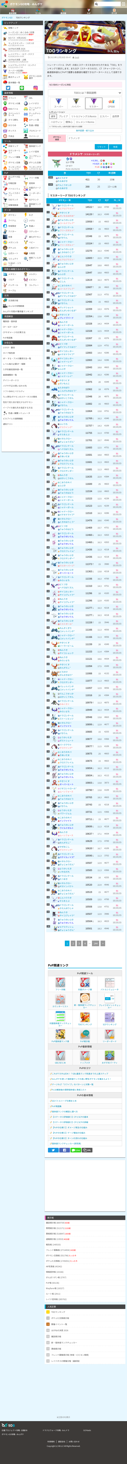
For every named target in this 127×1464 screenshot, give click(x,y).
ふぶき (63, 266)
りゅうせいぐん (67, 419)
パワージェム (66, 813)
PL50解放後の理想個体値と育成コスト (69, 1089)
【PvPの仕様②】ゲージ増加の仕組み (68, 1132)
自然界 (115, 116)
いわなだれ (65, 871)
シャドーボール (67, 325)
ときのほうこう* (67, 252)
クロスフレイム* (67, 551)
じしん (63, 281)
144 (96, 943)
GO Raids (87, 1430)
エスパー (104, 116)
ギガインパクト (67, 886)
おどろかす (63, 177)
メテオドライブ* (67, 354)
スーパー (58, 103)
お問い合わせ (74, 1441)
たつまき (64, 879)
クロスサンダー (67, 470)
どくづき (64, 343)
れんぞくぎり (66, 628)
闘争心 (69, 122)
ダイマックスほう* (68, 295)
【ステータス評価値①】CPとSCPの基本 (70, 1116)
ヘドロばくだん (67, 449)
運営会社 (61, 1441)
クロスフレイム (67, 463)
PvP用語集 (57, 1106)
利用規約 (51, 1441)
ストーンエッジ (66, 718)
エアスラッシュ (67, 926)
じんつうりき (66, 256)
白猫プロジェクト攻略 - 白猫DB (14, 1430)
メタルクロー (66, 438)
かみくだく (65, 704)
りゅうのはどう (67, 412)
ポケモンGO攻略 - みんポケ (26, 4)
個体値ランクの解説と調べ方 (65, 1111)
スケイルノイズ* (67, 857)
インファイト (66, 725)
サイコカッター (67, 351)
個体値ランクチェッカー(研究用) (66, 1143)
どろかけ (64, 671)
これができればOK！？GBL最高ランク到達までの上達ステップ (80, 1073)
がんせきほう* (66, 674)
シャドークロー (67, 241)
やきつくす (65, 212)
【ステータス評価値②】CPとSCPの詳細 (70, 1122)
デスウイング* (66, 427)
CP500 (111, 103)
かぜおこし (65, 846)
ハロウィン (56, 122)
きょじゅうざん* (67, 441)
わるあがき (63, 181)
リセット (101, 146)
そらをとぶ (65, 434)
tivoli (77, 57)
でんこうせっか (65, 185)
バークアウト (66, 744)
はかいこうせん (67, 398)
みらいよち (65, 580)
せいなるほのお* (67, 215)
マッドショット (67, 307)
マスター (93, 103)
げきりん (64, 237)
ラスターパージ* (67, 565)
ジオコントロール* (68, 788)
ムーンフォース (66, 791)
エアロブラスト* (67, 208)
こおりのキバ (66, 285)
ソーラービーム (67, 645)
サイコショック (67, 653)
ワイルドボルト (67, 827)
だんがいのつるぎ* (68, 310)
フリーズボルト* (67, 230)
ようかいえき (66, 737)
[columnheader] (65, 173)
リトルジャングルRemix (83, 116)
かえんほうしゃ (67, 908)
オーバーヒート (67, 572)
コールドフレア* (67, 223)
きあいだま (65, 456)
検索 (115, 147)
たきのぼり (65, 387)
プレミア (63, 116)
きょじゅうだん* (67, 864)
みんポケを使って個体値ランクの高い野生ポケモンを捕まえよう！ (81, 1078)
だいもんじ (65, 383)
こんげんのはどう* (68, 390)
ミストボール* (66, 623)
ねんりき (64, 321)
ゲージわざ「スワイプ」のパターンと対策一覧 (72, 1084)
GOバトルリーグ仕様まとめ (64, 1100)
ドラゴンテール (67, 205)
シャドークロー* (67, 635)
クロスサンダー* (67, 558)
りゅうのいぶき (67, 219)
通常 (53, 116)
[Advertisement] (85, 1183)
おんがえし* (65, 667)
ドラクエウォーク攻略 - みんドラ (55, 1430)
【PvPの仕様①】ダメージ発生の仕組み (69, 1127)
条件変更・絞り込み (85, 130)
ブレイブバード (67, 317)
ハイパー (76, 103)
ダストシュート (67, 740)
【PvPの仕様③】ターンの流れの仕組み (69, 1138)
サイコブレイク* (67, 594)
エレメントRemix (85, 122)
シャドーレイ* (66, 361)
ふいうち (64, 424)
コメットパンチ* (67, 631)
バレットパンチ (67, 686)
